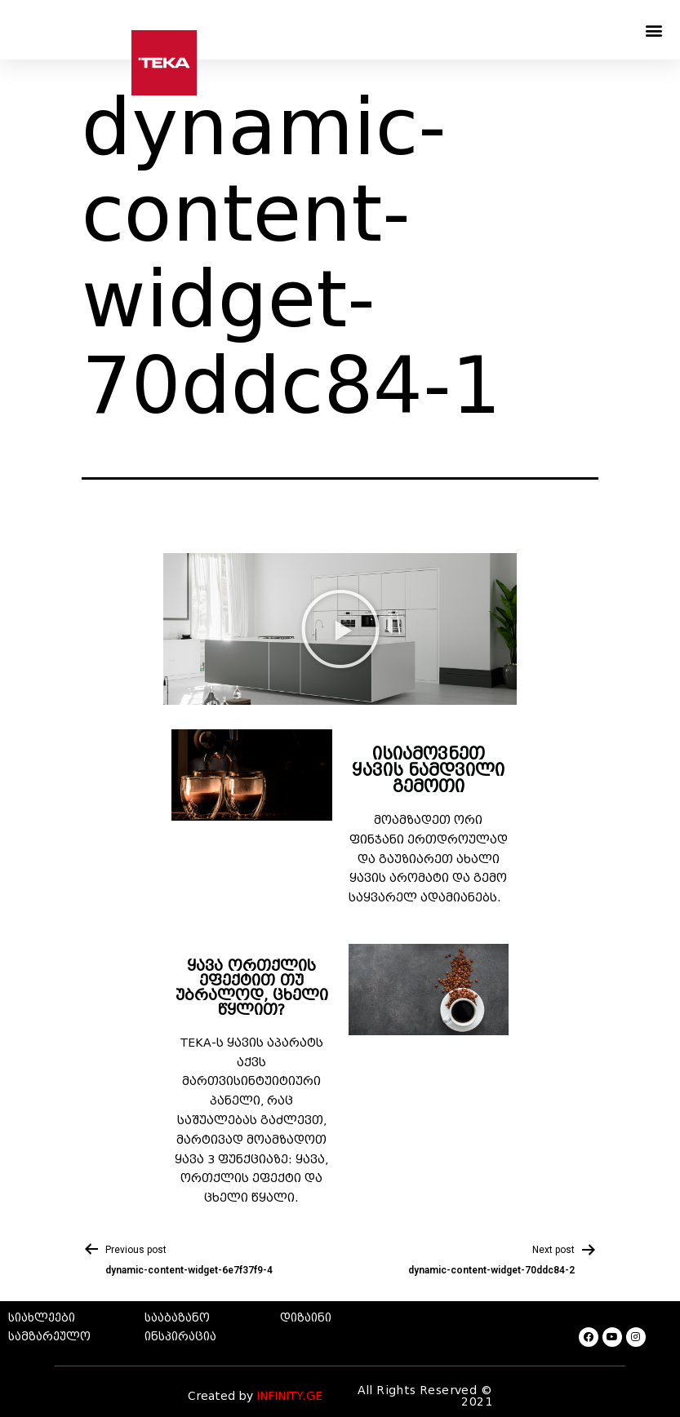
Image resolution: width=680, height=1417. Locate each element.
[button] (654, 29)
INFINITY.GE (289, 1396)
